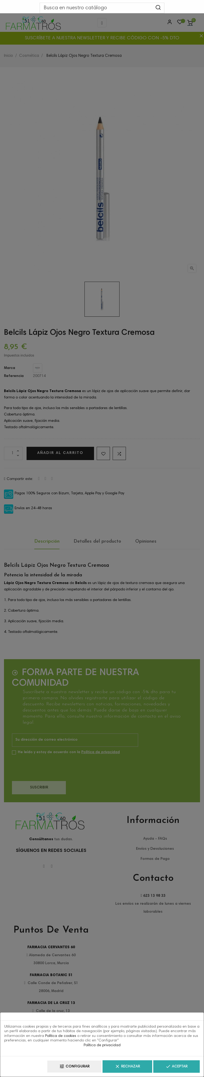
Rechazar (127, 1066)
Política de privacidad (102, 1045)
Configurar (74, 1066)
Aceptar (176, 1066)
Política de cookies (60, 1036)
